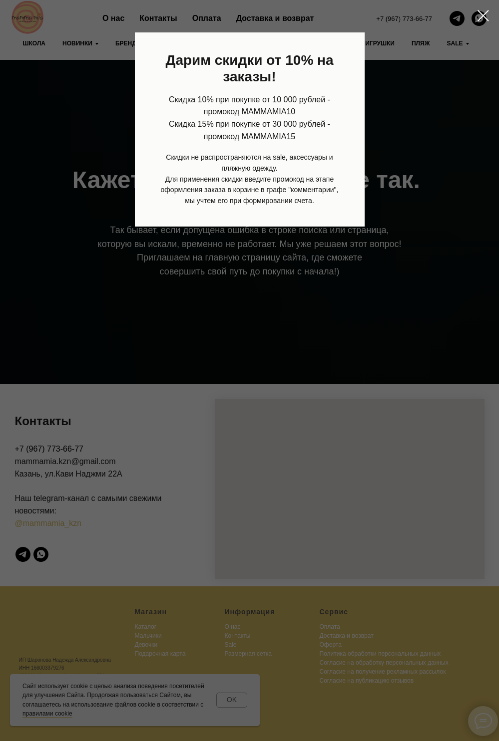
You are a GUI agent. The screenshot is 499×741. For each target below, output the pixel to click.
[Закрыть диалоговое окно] (483, 15)
